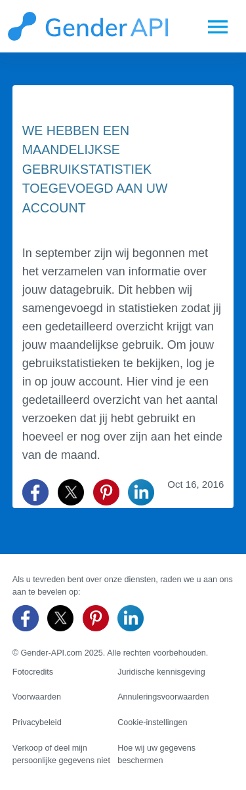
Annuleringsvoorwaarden (163, 696)
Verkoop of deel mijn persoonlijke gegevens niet (61, 754)
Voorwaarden (36, 696)
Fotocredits (32, 672)
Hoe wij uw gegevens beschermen (156, 754)
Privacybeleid (37, 722)
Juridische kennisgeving (161, 672)
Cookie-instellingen (152, 722)
